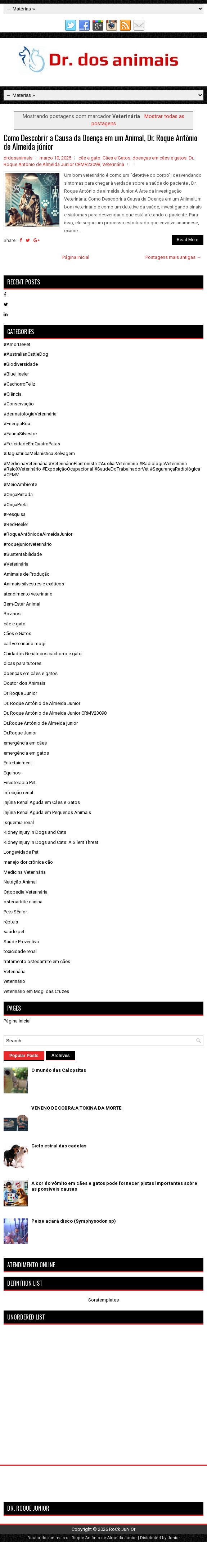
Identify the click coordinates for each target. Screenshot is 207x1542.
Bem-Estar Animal (22, 604)
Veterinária (113, 164)
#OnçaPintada (18, 494)
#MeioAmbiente (20, 484)
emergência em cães (25, 743)
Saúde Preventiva (21, 941)
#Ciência (13, 394)
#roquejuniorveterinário (28, 544)
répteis (11, 922)
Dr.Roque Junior (20, 733)
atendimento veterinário (28, 594)
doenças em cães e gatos (159, 158)
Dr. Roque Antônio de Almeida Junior (42, 703)
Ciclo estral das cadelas (58, 1145)
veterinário (14, 981)
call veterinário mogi (24, 643)
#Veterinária (16, 564)
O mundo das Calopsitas (58, 1070)
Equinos (12, 773)
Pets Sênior (15, 911)
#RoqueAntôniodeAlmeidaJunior (38, 534)
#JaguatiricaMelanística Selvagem (39, 453)
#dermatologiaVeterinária (30, 414)
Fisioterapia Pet (20, 782)
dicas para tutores (22, 663)
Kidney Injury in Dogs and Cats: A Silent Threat (51, 842)
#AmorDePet (17, 344)
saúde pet (14, 931)
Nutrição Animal (20, 882)
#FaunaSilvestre (20, 433)
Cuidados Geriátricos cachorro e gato (43, 653)
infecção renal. (19, 792)
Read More (187, 239)
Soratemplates (103, 1300)
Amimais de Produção (27, 574)
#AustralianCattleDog (26, 354)
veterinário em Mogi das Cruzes (36, 991)
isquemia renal (19, 822)
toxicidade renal (20, 951)
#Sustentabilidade (23, 554)
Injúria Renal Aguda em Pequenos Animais (47, 812)
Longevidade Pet (21, 852)
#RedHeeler (16, 524)
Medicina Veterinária (25, 872)
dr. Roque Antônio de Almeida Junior (101, 1538)
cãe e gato (89, 158)
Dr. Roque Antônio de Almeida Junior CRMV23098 (55, 713)
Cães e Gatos (116, 158)
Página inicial (75, 257)
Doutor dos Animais (24, 683)
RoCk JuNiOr (122, 1529)
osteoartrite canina (23, 901)
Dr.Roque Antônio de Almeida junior (41, 723)
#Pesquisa (15, 514)
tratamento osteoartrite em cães (37, 961)
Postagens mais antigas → (173, 257)
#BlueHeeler (16, 374)
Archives (60, 1055)
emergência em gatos (26, 753)
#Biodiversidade (21, 364)
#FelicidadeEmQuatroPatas (32, 443)
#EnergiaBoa (17, 423)
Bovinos (12, 613)
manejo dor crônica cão (28, 862)
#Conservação (19, 403)
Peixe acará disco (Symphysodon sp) (73, 1221)
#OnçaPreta (16, 504)
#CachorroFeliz (19, 384)
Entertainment (18, 762)
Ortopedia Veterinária (26, 892)
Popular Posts (24, 1055)
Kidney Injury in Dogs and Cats (35, 832)
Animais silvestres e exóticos (34, 583)
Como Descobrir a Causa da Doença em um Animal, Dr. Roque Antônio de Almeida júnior (100, 141)
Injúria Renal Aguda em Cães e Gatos (42, 802)
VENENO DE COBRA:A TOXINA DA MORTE (76, 1108)
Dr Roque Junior (20, 693)
